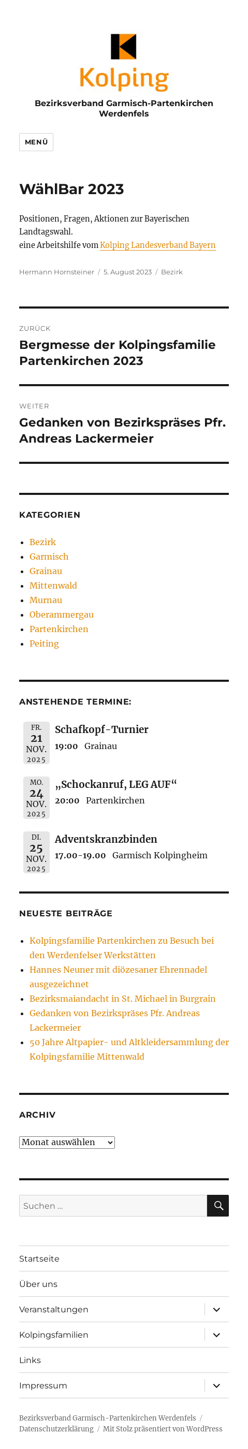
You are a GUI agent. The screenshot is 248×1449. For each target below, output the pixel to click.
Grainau (46, 571)
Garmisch (49, 556)
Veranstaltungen (54, 1309)
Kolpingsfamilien (54, 1335)
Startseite (39, 1259)
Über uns (38, 1284)
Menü (36, 142)
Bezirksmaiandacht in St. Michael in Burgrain (123, 998)
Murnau (46, 600)
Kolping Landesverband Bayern (158, 245)
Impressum (43, 1386)
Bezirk (172, 272)
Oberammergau (62, 614)
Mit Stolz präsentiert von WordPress (163, 1429)
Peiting (44, 643)
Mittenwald (53, 585)
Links (30, 1360)
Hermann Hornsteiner (56, 272)
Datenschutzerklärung (56, 1429)
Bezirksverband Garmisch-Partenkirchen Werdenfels (124, 108)
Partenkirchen (59, 629)
